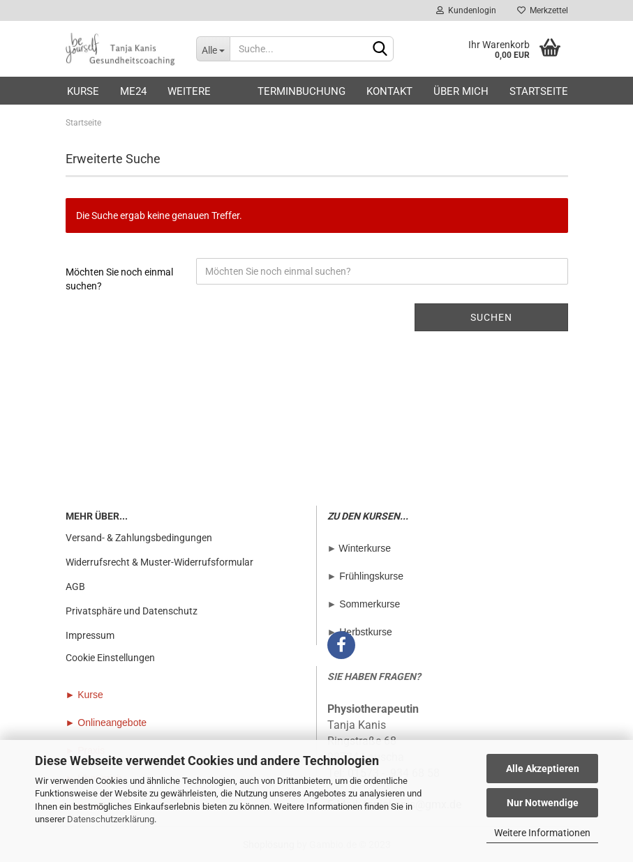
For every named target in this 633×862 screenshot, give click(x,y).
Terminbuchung (301, 91)
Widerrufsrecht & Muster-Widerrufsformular (159, 562)
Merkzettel (542, 10)
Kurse (83, 91)
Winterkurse (364, 548)
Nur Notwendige (543, 802)
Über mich (461, 91)
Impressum (90, 635)
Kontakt (389, 91)
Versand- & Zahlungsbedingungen (139, 537)
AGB (75, 586)
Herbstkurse (365, 631)
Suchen (491, 317)
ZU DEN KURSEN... (367, 516)
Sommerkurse (369, 604)
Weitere (189, 91)
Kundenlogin (466, 10)
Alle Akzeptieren (542, 768)
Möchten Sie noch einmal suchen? (119, 279)
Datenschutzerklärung (110, 819)
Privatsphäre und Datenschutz (132, 611)
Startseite (538, 91)
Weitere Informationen (542, 832)
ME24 (133, 91)
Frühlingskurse (371, 576)
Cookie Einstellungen (110, 657)
